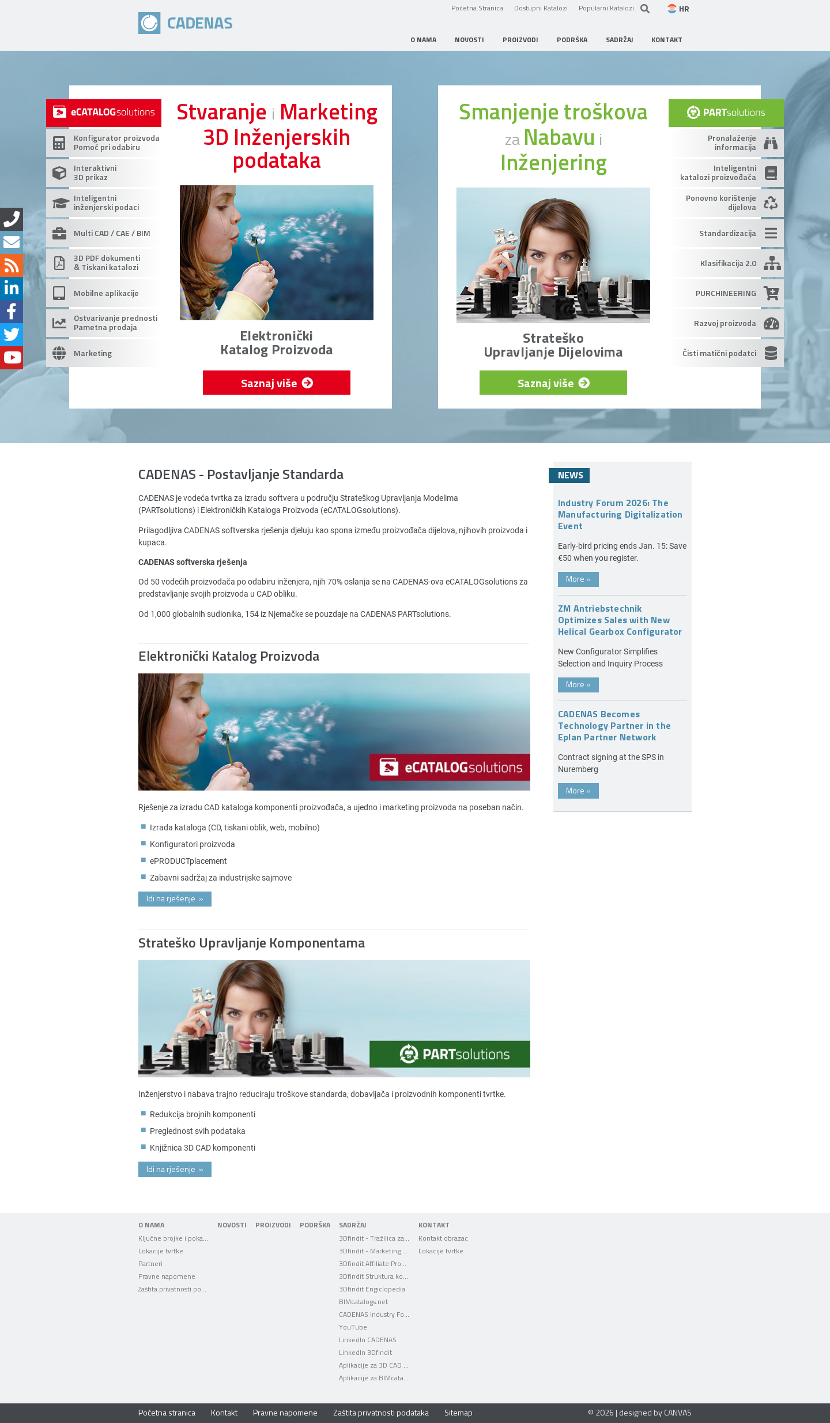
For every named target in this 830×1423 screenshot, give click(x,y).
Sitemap (458, 1412)
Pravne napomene (285, 1412)
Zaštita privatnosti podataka (381, 1412)
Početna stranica (166, 1412)
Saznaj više (276, 383)
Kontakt (224, 1412)
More (578, 578)
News (570, 475)
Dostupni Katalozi (541, 7)
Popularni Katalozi (606, 7)
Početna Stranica (477, 7)
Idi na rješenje (174, 898)
